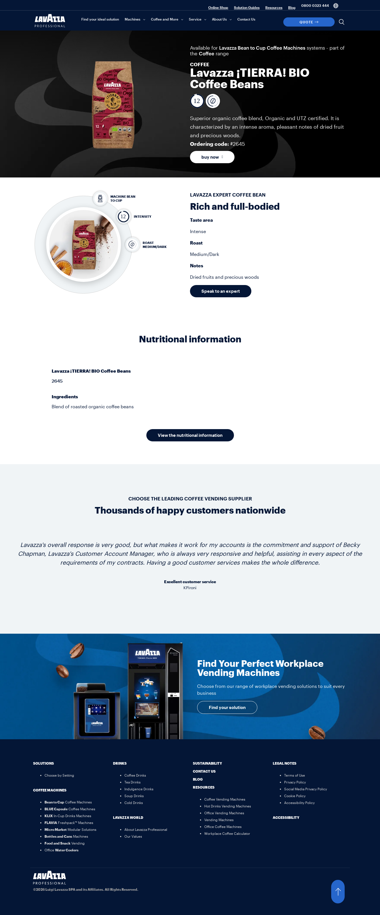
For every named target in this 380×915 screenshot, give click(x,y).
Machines (132, 19)
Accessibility (286, 817)
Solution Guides (247, 7)
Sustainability (207, 763)
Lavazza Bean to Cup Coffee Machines (262, 48)
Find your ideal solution (100, 19)
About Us (219, 19)
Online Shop (218, 7)
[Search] (341, 22)
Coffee (206, 53)
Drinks (120, 763)
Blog (292, 7)
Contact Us (246, 19)
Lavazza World (128, 817)
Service (195, 19)
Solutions (43, 763)
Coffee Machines (49, 790)
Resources (273, 7)
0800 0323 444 (315, 5)
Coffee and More (164, 19)
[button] (343, 892)
